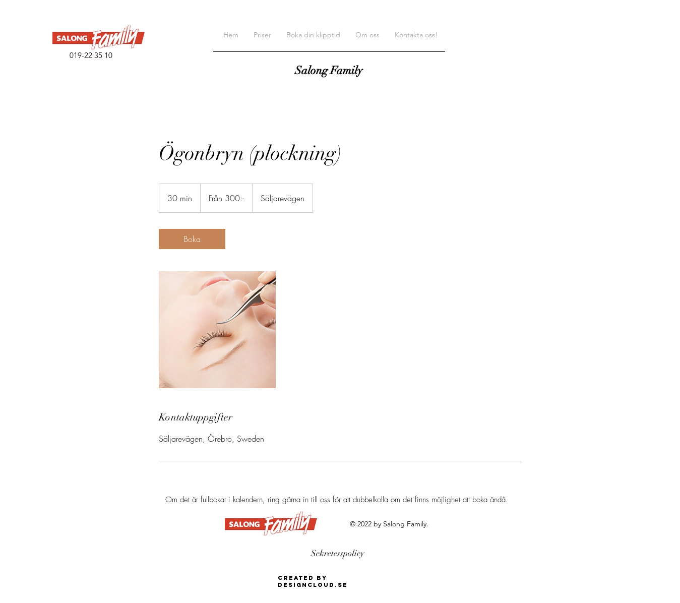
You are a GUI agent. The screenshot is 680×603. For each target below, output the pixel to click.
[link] (192, 239)
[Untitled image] (217, 329)
